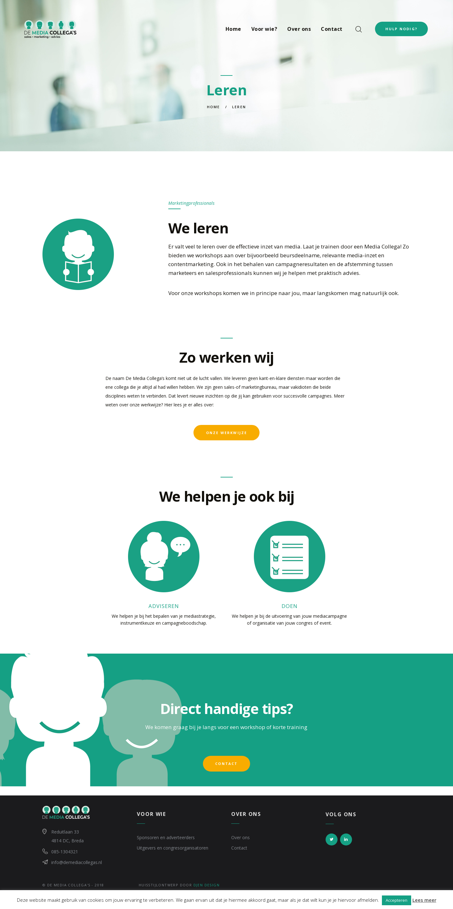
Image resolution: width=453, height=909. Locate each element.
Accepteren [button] (396, 900)
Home (213, 106)
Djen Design (206, 886)
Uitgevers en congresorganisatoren (173, 849)
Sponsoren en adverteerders (166, 839)
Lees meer (424, 900)
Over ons (240, 839)
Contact (239, 849)
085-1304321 (64, 853)
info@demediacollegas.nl (76, 864)
